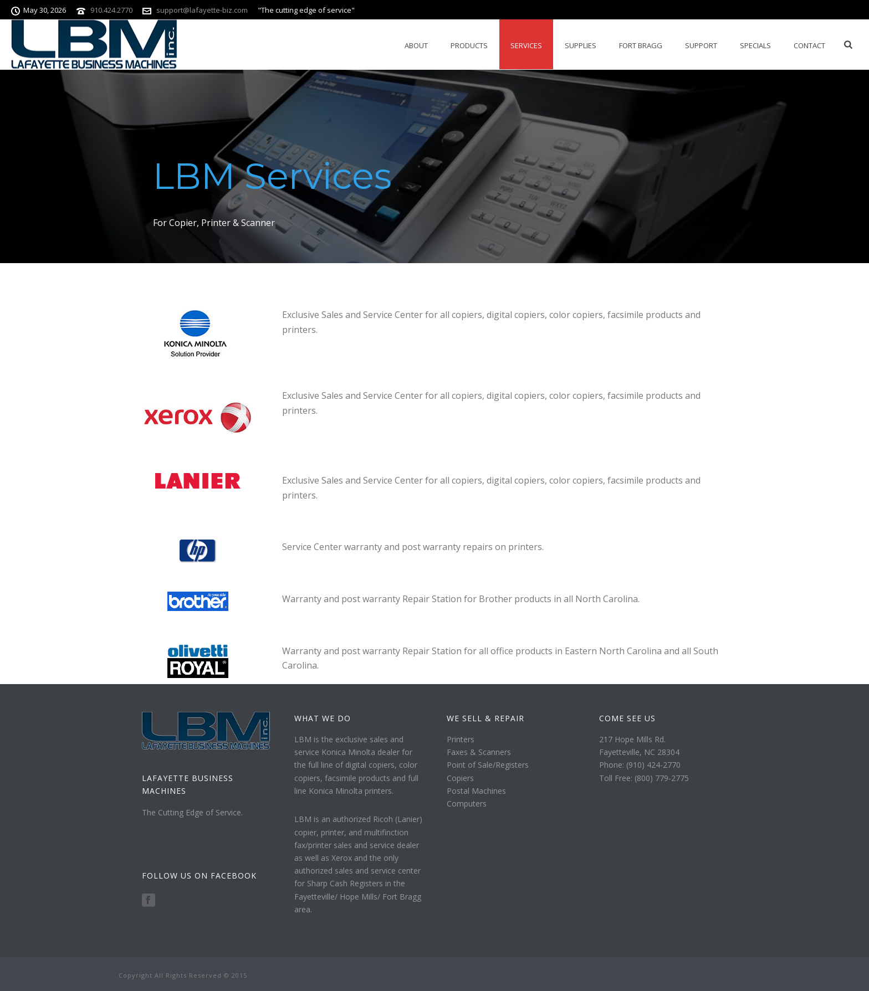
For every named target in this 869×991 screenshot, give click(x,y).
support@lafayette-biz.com (202, 10)
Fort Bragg (640, 45)
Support (701, 45)
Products (469, 45)
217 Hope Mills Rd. (632, 739)
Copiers (460, 778)
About (416, 45)
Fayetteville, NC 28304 (639, 752)
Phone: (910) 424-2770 (640, 764)
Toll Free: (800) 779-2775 (644, 778)
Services (526, 45)
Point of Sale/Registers (488, 764)
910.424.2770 (111, 10)
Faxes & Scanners (479, 752)
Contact (809, 45)
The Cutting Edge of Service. (192, 812)
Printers (460, 739)
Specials (755, 45)
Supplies (580, 45)
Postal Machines (476, 790)
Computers (467, 803)
